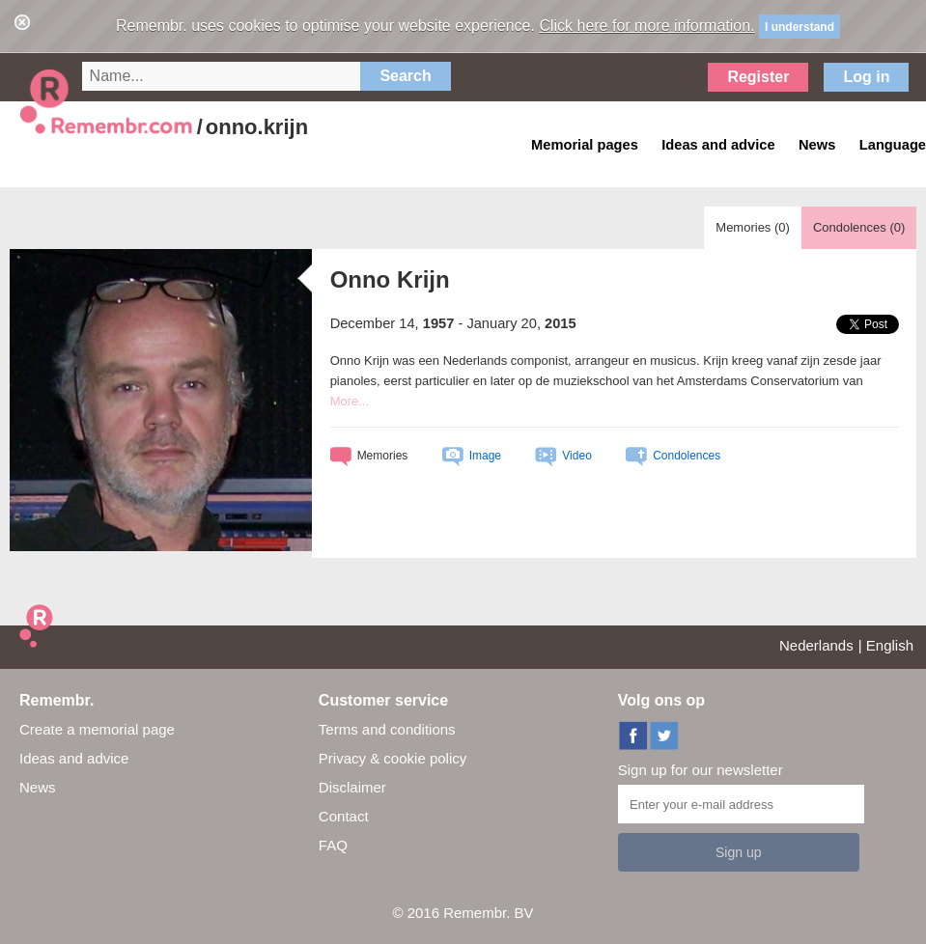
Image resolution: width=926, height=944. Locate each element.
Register (758, 77)
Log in (866, 77)
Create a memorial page (97, 729)
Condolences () (859, 227)
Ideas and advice (73, 758)
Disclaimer (352, 787)
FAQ (333, 845)
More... (349, 401)
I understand (799, 27)
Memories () (753, 227)
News (37, 787)
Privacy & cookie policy (392, 758)
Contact (344, 816)
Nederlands (816, 645)
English (889, 645)
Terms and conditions (387, 729)
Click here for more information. (646, 25)
